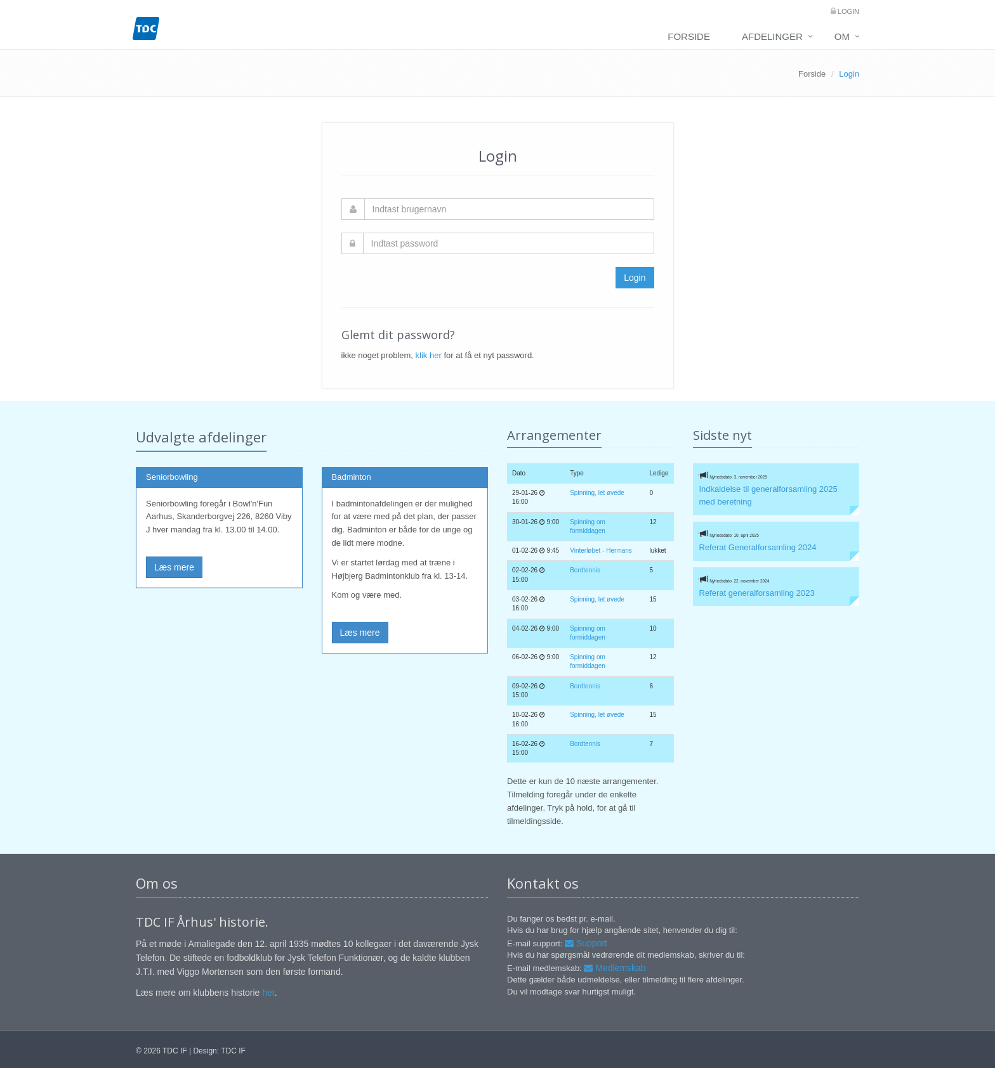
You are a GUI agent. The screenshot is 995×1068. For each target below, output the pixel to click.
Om (842, 36)
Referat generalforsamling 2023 (757, 593)
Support (586, 943)
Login (847, 11)
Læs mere (174, 567)
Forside (689, 36)
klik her (429, 355)
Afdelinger (772, 36)
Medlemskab (614, 968)
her (268, 993)
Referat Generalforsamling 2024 (758, 547)
